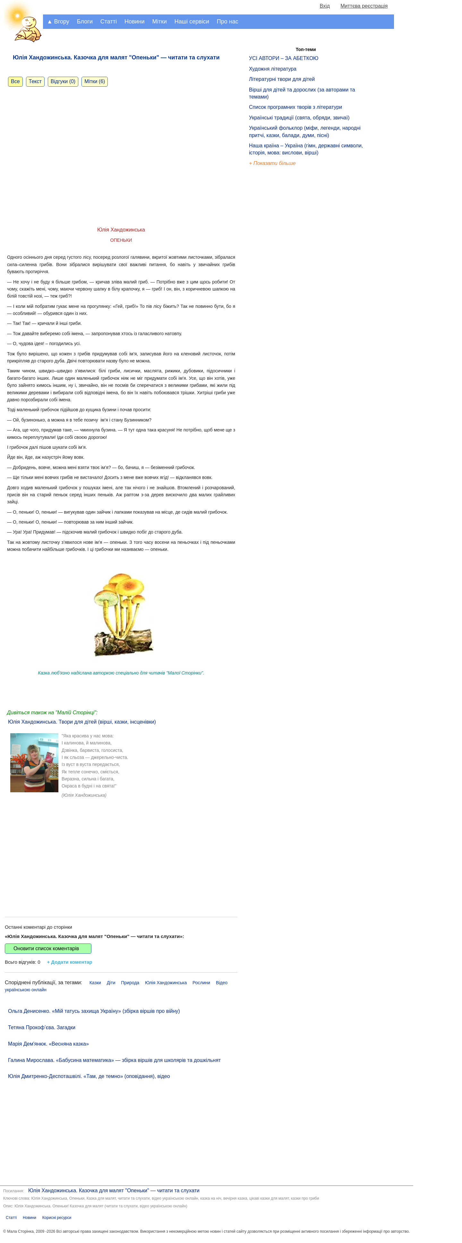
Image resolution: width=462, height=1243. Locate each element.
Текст (35, 81)
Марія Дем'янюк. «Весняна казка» (48, 1044)
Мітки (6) (94, 81)
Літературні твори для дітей (282, 79)
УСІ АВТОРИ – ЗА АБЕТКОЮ (284, 58)
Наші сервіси (192, 21)
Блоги (85, 21)
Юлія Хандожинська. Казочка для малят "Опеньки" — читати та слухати (114, 1190)
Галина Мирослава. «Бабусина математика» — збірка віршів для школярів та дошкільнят (114, 1060)
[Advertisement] (121, 856)
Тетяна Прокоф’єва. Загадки (41, 1027)
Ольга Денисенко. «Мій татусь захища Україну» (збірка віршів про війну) (94, 1011)
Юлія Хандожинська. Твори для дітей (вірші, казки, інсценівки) (82, 722)
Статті (108, 21)
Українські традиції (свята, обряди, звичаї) (299, 117)
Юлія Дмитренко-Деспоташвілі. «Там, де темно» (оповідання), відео (89, 1076)
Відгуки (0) (63, 81)
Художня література (272, 69)
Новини (134, 21)
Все (15, 81)
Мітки (159, 21)
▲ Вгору (58, 21)
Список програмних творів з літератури (295, 107)
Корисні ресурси (56, 1217)
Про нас (227, 21)
